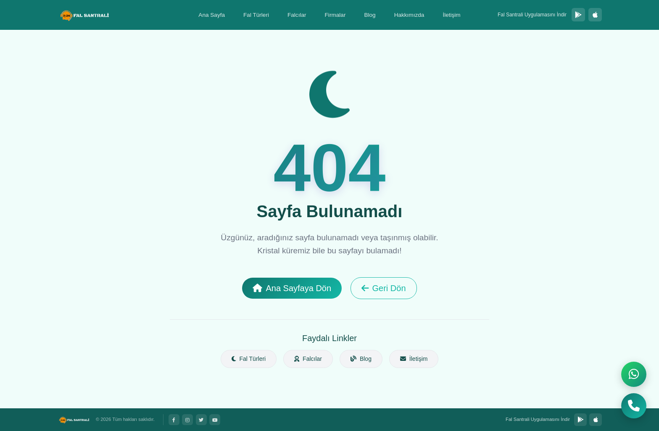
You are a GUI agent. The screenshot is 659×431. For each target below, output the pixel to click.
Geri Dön (383, 288)
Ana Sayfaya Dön (292, 288)
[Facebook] (174, 419)
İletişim (451, 15)
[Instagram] (187, 419)
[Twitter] (201, 419)
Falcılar (296, 15)
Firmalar (335, 15)
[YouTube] (214, 419)
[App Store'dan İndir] (595, 14)
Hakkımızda (409, 15)
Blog (369, 15)
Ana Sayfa (211, 15)
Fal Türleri (256, 15)
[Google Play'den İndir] (578, 14)
